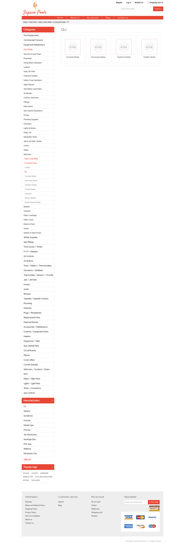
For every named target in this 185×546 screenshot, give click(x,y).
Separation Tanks (30, 137)
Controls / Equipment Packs (36, 332)
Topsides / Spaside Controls (36, 299)
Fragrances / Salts (32, 341)
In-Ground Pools (59, 22)
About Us (75, 17)
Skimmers (27, 154)
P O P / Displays (31, 251)
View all (27, 459)
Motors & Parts (29, 224)
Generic (27, 411)
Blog (108, 17)
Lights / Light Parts (32, 383)
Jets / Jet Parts (30, 280)
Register (119, 3)
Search (61, 502)
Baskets (27, 207)
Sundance (28, 416)
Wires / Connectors (32, 388)
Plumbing (28, 303)
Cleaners (27, 211)
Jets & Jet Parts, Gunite (32, 141)
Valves (26, 228)
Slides (26, 150)
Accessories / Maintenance (35, 327)
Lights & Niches (30, 128)
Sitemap (28, 502)
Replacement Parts (32, 317)
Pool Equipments (31, 35)
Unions (26, 146)
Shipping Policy (31, 509)
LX (25, 406)
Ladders (27, 67)
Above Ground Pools (32, 202)
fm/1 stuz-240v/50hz (43, 476)
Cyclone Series (30, 176)
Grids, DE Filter (29, 71)
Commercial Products (33, 40)
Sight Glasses (29, 85)
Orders (94, 505)
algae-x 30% (28, 476)
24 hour (26, 473)
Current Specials (31, 365)
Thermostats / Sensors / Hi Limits (38, 275)
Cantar (27, 167)
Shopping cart (96, 512)
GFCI (26, 374)
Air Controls (29, 256)
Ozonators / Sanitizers (33, 270)
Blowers (27, 294)
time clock (35, 480)
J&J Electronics (30, 435)
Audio (26, 289)
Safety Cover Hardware (33, 80)
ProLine (27, 420)
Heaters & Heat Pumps (32, 233)
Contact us (123, 17)
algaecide (44, 473)
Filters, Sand (28, 220)
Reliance (27, 449)
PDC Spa (27, 444)
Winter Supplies (30, 237)
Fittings (26, 102)
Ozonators (28, 124)
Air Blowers (28, 93)
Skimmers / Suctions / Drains (37, 369)
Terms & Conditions (32, 516)
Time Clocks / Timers (33, 247)
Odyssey (28, 194)
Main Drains (28, 106)
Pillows (27, 355)
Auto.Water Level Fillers (33, 89)
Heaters (27, 336)
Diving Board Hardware (32, 63)
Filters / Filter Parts (32, 379)
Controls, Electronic (31, 98)
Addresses (95, 509)
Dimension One (30, 453)
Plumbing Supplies (31, 119)
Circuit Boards (30, 350)
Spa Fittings (29, 242)
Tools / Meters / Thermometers (38, 266)
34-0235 (35, 473)
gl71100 (26, 480)
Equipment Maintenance (34, 45)
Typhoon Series (31, 185)
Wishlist (94, 516)
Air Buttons (28, 261)
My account (93, 17)
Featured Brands (31, 322)
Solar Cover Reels (45, 22)
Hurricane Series (31, 180)
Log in (128, 3)
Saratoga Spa (30, 439)
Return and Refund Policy (35, 505)
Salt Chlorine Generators (33, 111)
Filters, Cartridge (30, 215)
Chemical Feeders (31, 76)
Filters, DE (27, 133)
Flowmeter (28, 58)
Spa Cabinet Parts (31, 346)
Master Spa (29, 425)
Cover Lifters (29, 360)
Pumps (26, 115)
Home (60, 17)
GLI (25, 172)
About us (28, 519)
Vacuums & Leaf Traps (32, 54)
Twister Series (30, 189)
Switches (27, 308)
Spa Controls (29, 393)
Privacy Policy (30, 512)
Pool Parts (33, 22)
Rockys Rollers (30, 198)
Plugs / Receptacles (32, 313)
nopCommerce (37, 541)
